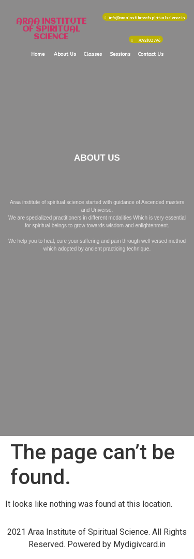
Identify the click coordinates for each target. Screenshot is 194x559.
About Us (65, 54)
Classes (93, 54)
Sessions (120, 54)
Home (37, 54)
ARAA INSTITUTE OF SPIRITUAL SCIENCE (51, 29)
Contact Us (150, 54)
